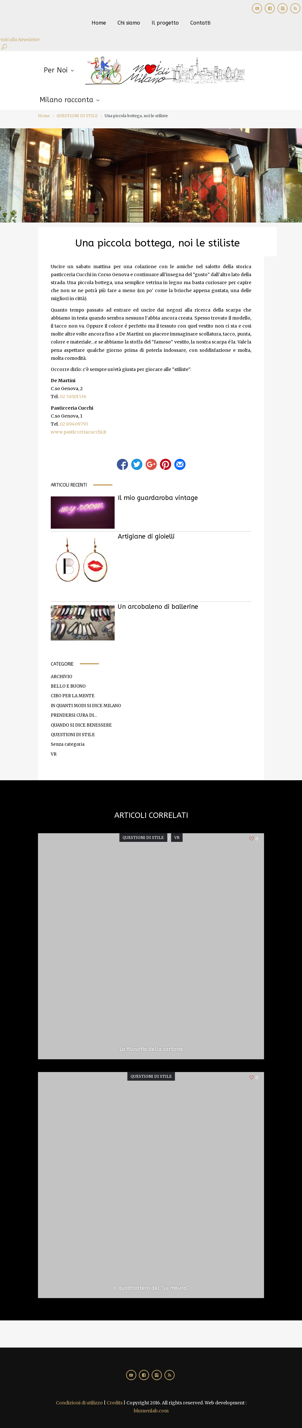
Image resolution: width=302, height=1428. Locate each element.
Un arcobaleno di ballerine (158, 606)
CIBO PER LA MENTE (72, 696)
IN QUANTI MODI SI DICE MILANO (86, 705)
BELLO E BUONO (68, 686)
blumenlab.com (151, 1411)
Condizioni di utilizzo (79, 1403)
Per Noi (56, 70)
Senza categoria (68, 744)
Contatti (200, 23)
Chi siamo (128, 23)
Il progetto (165, 23)
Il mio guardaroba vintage (158, 498)
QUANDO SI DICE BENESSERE (81, 725)
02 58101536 (73, 396)
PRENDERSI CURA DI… (74, 715)
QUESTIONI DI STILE (77, 115)
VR (54, 754)
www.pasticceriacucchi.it (78, 432)
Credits (115, 1403)
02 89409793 (74, 424)
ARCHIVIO (61, 676)
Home (99, 23)
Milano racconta (66, 100)
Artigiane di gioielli (146, 536)
